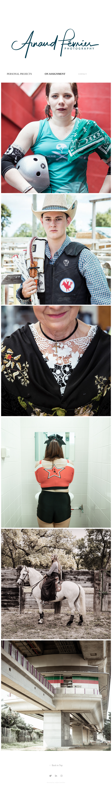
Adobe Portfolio (60, 782)
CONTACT (82, 74)
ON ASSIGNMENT (55, 74)
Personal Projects (19, 74)
